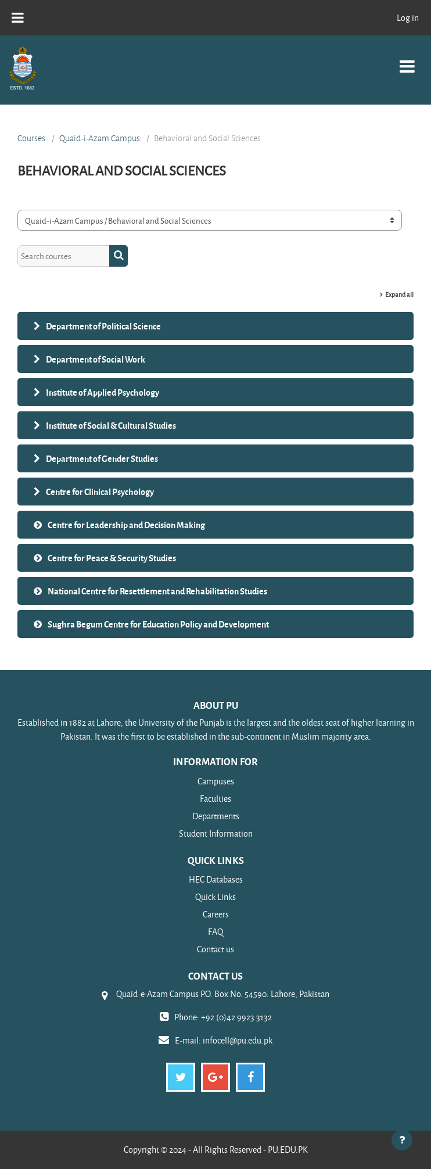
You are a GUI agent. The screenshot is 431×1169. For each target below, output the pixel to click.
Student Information (216, 833)
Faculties (215, 799)
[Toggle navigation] (407, 60)
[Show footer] (402, 1139)
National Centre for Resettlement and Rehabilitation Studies (157, 590)
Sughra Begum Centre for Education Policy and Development (158, 624)
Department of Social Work (95, 359)
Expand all (399, 294)
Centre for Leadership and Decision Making (126, 524)
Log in (408, 18)
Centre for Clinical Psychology (100, 491)
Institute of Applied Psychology (102, 392)
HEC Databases (216, 879)
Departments (215, 816)
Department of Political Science (103, 326)
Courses (31, 138)
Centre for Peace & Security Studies (112, 557)
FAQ (215, 932)
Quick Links (215, 897)
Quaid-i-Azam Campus (99, 138)
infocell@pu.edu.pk (237, 1040)
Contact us (215, 949)
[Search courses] (63, 255)
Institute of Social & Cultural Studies (111, 425)
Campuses (215, 781)
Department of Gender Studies (102, 458)
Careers (216, 914)
